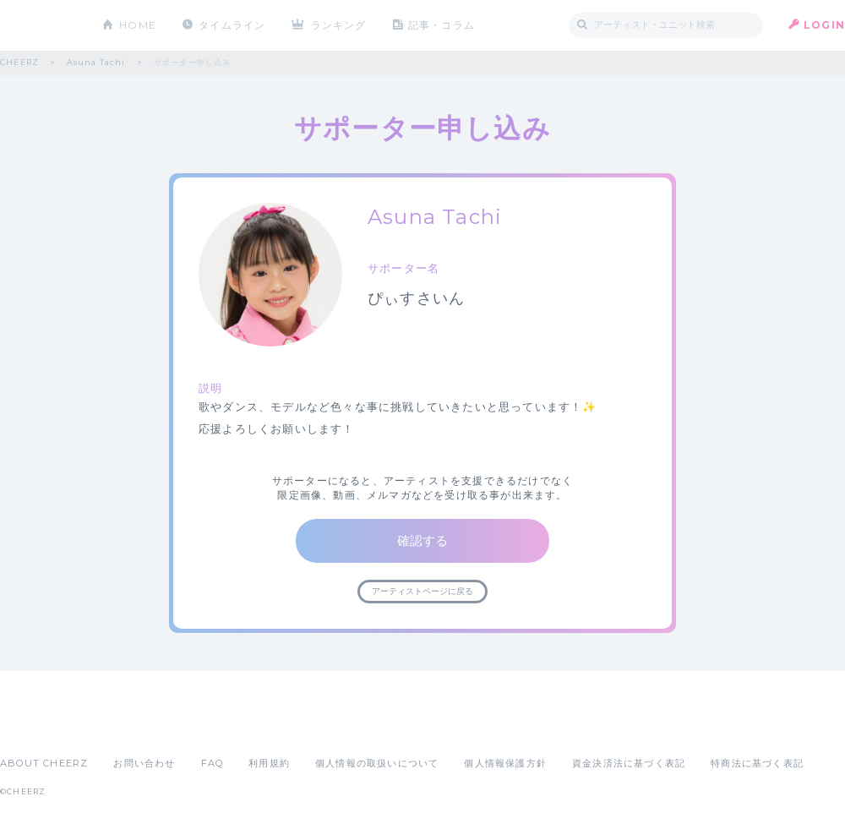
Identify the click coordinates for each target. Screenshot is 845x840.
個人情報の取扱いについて (377, 763)
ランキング (339, 25)
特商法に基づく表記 (757, 763)
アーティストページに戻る (422, 591)
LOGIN (824, 25)
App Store (39, 726)
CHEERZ (38, 26)
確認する (422, 540)
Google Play (128, 726)
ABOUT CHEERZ (44, 763)
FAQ (212, 763)
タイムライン (232, 25)
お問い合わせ (144, 763)
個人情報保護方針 (505, 763)
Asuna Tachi (96, 62)
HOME (137, 25)
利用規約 (269, 763)
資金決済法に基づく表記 (628, 763)
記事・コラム (441, 25)
